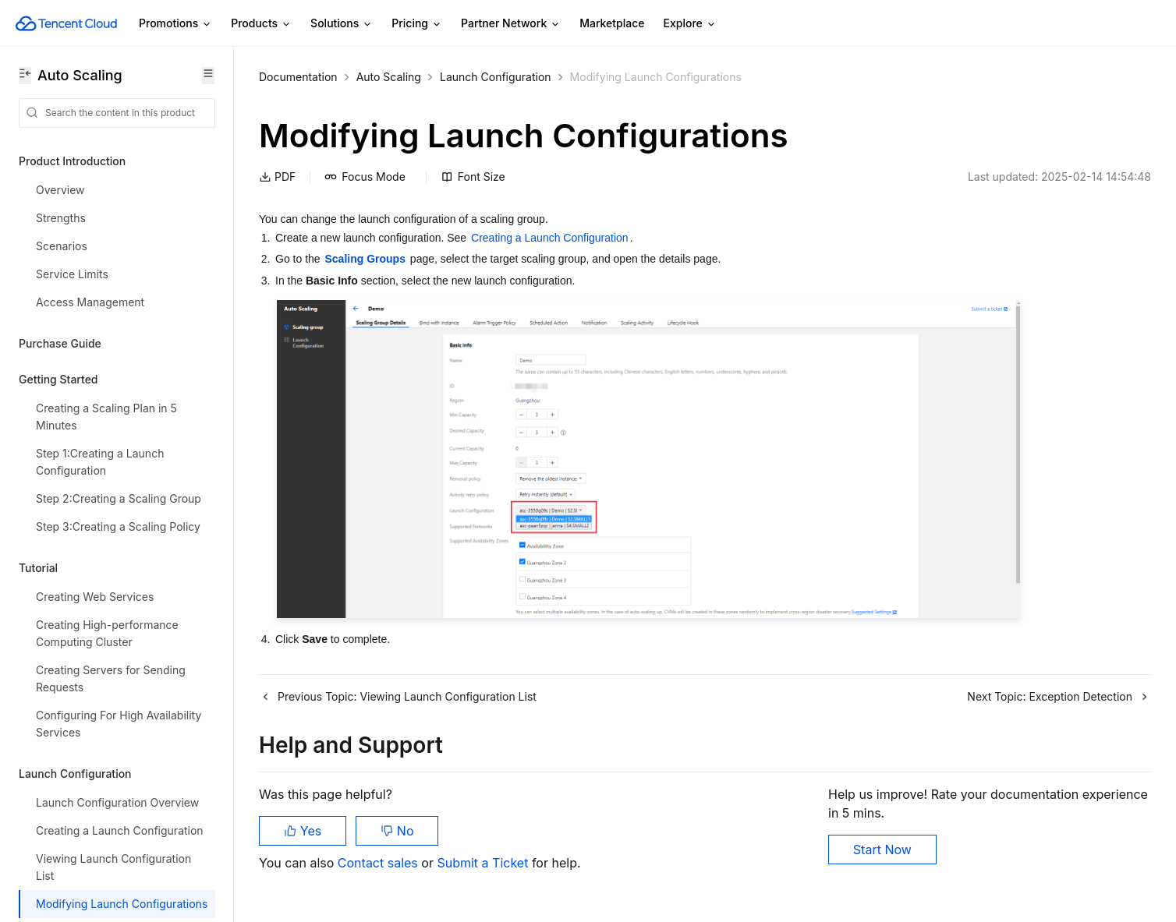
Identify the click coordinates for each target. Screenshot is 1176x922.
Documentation (298, 76)
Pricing (416, 23)
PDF (277, 176)
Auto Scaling (388, 76)
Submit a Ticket (484, 863)
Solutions (341, 23)
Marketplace (611, 23)
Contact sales (379, 863)
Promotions (175, 23)
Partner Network (511, 23)
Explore (690, 23)
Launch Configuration (495, 76)
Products (261, 23)
